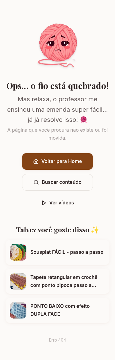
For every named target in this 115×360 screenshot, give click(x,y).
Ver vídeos (57, 203)
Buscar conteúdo (57, 182)
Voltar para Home (57, 161)
